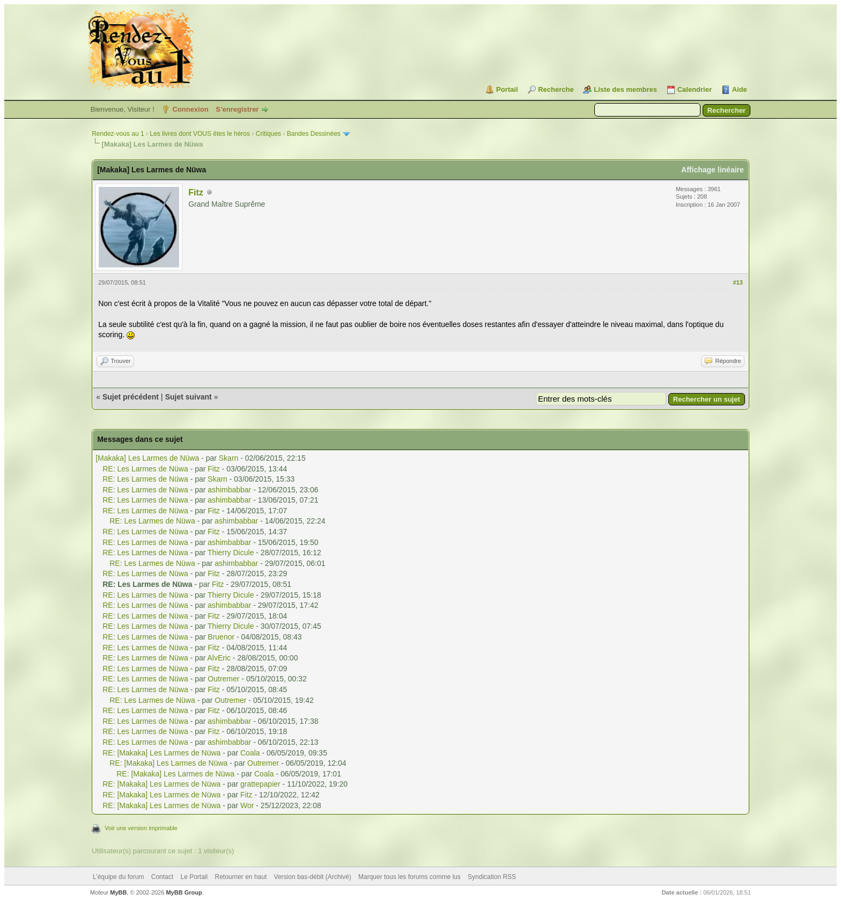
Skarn (229, 458)
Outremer (223, 678)
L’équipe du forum (118, 877)
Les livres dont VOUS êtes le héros (200, 133)
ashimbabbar (229, 489)
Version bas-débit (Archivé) (312, 877)
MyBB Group (184, 892)
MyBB (118, 892)
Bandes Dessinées (314, 133)
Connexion (190, 109)
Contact (162, 877)
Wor (247, 805)
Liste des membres (625, 89)
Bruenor (221, 637)
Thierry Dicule (231, 552)
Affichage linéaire (712, 169)
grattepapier (260, 784)
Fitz (195, 192)
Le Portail (194, 877)
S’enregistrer (237, 109)
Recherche (555, 89)
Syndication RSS (492, 877)
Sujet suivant (188, 397)
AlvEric (219, 657)
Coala (250, 753)
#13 (737, 282)
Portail (507, 89)
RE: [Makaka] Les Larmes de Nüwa (161, 753)
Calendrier (694, 89)
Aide (739, 89)
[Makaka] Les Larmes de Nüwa (147, 458)
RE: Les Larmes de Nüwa (145, 468)
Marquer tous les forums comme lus (409, 877)
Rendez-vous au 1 (118, 133)
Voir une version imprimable (141, 828)
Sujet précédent (130, 397)
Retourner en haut (241, 877)
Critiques (268, 133)
